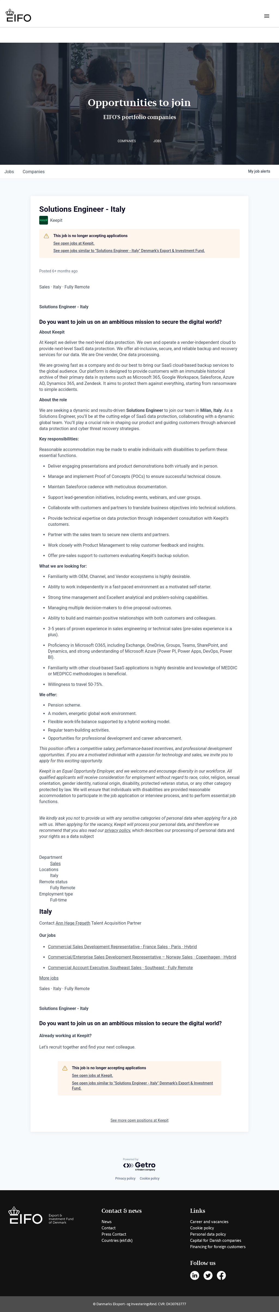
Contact (109, 1228)
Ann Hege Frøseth (73, 923)
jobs (9, 171)
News (106, 1222)
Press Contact (114, 1234)
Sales (55, 863)
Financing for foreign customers (217, 1247)
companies (34, 171)
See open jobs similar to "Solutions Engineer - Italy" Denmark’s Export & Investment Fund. (129, 250)
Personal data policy (208, 1234)
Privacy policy (125, 1178)
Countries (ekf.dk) (117, 1240)
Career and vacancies (209, 1222)
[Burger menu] (266, 16)
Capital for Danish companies (215, 1240)
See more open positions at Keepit (140, 1120)
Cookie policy (149, 1178)
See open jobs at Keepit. (74, 243)
